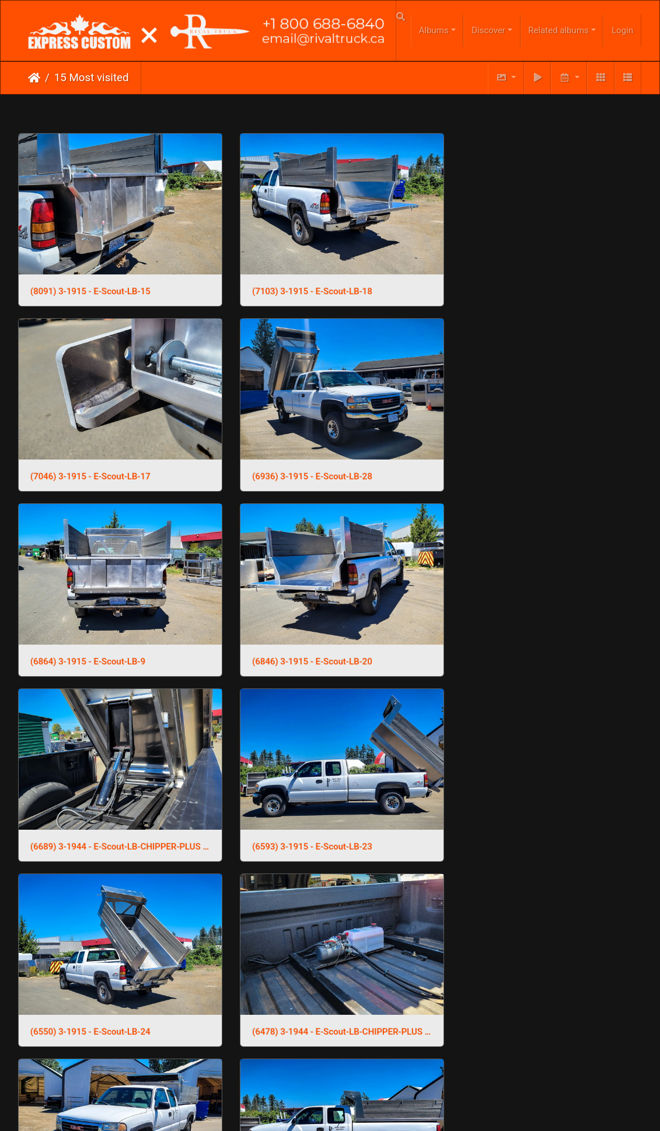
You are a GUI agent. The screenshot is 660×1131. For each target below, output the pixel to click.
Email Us (305, 1084)
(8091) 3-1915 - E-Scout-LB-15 (90, 285)
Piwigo (354, 1048)
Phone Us (352, 1084)
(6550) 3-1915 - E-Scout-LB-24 (518, 644)
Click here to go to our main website (330, 1061)
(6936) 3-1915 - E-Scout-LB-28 (90, 465)
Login (622, 30)
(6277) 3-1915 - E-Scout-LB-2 (301, 824)
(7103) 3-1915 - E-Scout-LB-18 (304, 285)
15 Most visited (91, 77)
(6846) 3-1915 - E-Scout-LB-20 (518, 465)
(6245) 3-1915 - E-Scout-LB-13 (518, 824)
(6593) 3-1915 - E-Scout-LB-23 (304, 644)
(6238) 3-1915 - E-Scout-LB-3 (87, 1003)
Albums (434, 30)
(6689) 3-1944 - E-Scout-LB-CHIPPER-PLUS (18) (116, 644)
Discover (488, 30)
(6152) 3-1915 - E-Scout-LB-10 (304, 1003)
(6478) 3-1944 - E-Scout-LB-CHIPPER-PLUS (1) (116, 824)
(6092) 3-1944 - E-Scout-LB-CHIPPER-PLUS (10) (544, 1003)
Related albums (558, 30)
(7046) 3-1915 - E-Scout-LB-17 (518, 285)
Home (34, 77)
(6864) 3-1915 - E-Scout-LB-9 (301, 465)
